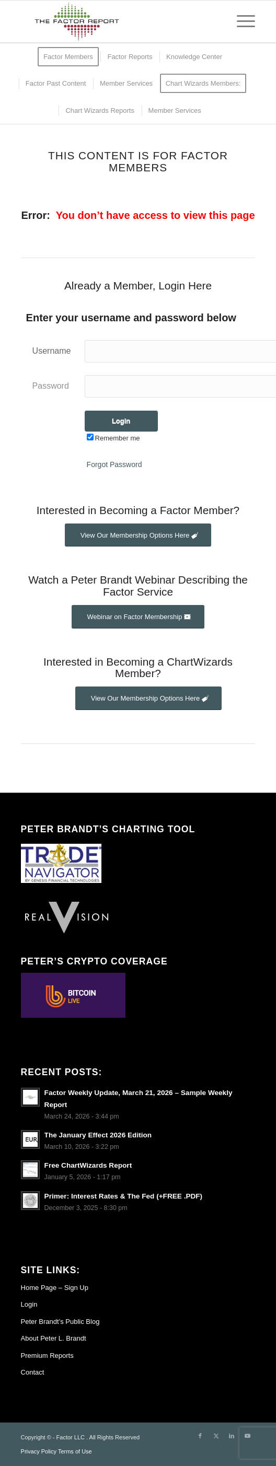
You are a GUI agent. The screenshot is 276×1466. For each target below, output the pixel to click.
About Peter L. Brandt (53, 1338)
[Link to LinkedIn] (231, 1436)
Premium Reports (47, 1355)
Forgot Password (114, 464)
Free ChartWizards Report (88, 1165)
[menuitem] (240, 21)
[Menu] (240, 21)
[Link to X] (216, 1436)
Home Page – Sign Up (54, 1288)
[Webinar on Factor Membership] (138, 617)
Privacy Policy (38, 1451)
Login (29, 1304)
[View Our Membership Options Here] (138, 535)
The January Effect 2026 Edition (98, 1135)
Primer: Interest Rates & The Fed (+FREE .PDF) (123, 1196)
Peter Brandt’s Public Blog (60, 1321)
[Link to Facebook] (200, 1436)
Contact (32, 1372)
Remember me (113, 438)
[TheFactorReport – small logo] (115, 21)
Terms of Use (75, 1451)
